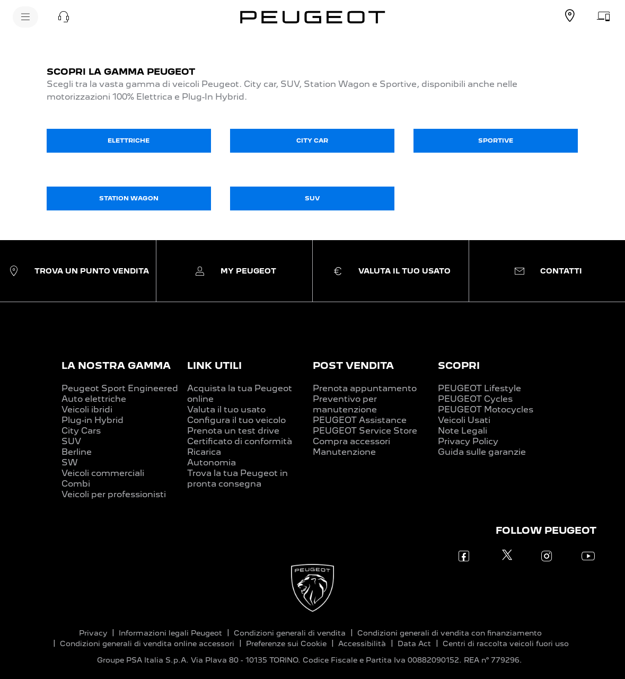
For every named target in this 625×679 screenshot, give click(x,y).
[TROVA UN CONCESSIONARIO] (569, 15)
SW (69, 462)
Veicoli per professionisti (113, 494)
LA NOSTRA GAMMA (116, 365)
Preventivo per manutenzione (345, 404)
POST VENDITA (353, 365)
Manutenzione (344, 452)
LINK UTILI (214, 365)
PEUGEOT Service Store (365, 431)
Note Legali (462, 431)
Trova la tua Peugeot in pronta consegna (237, 478)
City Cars (81, 431)
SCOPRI (459, 365)
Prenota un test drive (233, 431)
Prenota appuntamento (365, 388)
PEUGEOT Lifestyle (479, 388)
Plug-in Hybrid (92, 420)
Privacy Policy (468, 441)
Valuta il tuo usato (226, 409)
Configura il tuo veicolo (236, 420)
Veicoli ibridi (86, 409)
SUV (71, 441)
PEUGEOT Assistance (360, 420)
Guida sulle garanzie (482, 452)
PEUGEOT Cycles (475, 399)
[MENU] (25, 17)
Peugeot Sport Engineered (119, 388)
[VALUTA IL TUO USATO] (603, 15)
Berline (76, 452)
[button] (63, 16)
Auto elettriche (93, 399)
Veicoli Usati (464, 420)
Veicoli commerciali (102, 473)
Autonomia (211, 462)
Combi (75, 484)
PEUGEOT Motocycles (485, 409)
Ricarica (204, 452)
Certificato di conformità (239, 441)
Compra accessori (351, 441)
